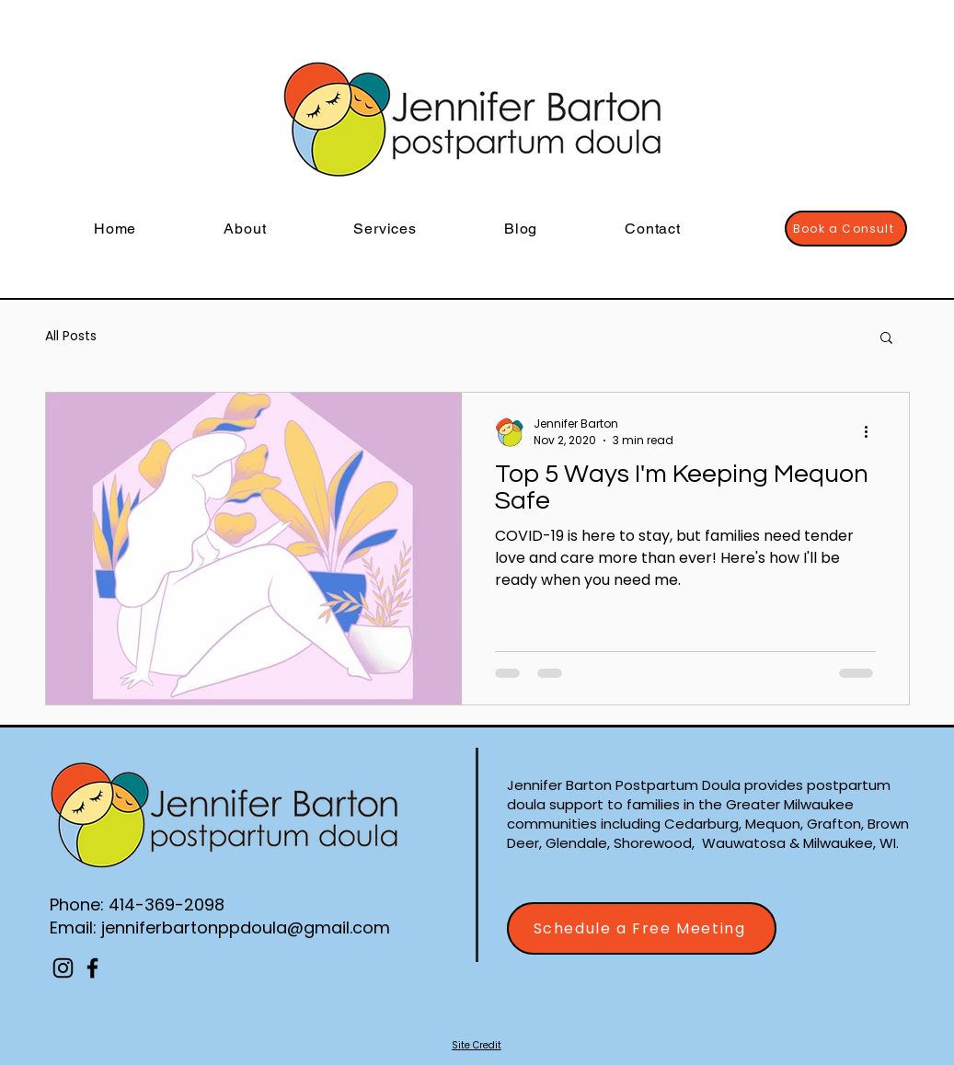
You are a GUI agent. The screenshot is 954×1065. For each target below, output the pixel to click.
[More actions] (873, 432)
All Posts (71, 336)
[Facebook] (92, 968)
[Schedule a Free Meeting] (641, 928)
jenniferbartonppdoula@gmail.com (245, 927)
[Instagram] (63, 968)
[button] (886, 339)
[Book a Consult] (846, 228)
